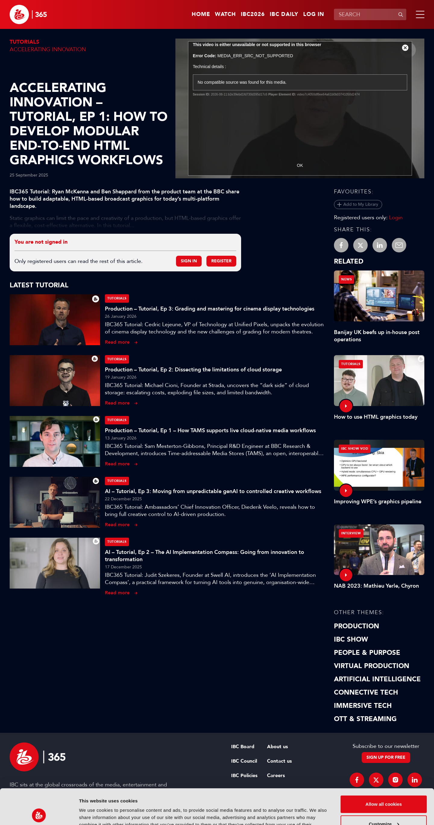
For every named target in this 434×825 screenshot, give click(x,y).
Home (201, 14)
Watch (225, 14)
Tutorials (24, 42)
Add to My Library (360, 204)
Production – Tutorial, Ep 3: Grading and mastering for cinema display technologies (209, 308)
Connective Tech (366, 692)
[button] (419, 14)
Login (396, 217)
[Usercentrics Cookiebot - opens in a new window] (39, 813)
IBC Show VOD (354, 448)
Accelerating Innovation (48, 49)
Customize (384, 788)
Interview (351, 533)
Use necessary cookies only (384, 808)
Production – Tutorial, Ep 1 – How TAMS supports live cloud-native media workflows (210, 430)
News (346, 279)
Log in (313, 14)
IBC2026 (253, 14)
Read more (117, 342)
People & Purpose (367, 652)
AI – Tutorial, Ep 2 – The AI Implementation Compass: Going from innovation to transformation (204, 555)
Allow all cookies (384, 768)
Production (356, 626)
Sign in (189, 261)
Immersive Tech (363, 705)
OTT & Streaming (365, 718)
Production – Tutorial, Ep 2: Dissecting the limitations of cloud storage (193, 369)
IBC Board (242, 746)
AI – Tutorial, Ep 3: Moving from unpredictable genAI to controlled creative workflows (213, 491)
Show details (93, 813)
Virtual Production (371, 665)
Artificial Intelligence (377, 679)
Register (221, 261)
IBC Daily (284, 14)
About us (277, 746)
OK (300, 165)
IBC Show (351, 639)
